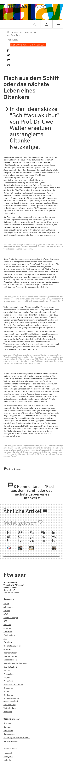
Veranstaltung (9, 705)
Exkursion (7, 632)
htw (26, 6)
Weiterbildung (9, 708)
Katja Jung (15, 35)
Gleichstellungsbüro (12, 646)
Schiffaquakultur (37, 45)
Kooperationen (10, 660)
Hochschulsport (10, 653)
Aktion (6, 604)
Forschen (7, 642)
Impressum (8, 731)
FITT (5, 639)
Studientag (8, 695)
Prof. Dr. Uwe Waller (19, 45)
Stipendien (8, 688)
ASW (5, 614)
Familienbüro (9, 635)
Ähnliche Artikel (25, 511)
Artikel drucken (12, 469)
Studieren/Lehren (11, 699)
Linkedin (7, 760)
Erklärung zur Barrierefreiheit (16, 738)
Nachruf (7, 670)
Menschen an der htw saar (15, 663)
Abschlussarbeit (10, 701)
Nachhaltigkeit (10, 667)
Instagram (8, 757)
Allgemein (13, 40)
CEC (5, 621)
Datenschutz (9, 734)
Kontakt (7, 727)
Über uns (7, 724)
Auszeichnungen (10, 618)
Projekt (6, 677)
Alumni (6, 611)
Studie (6, 692)
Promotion (8, 681)
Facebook (7, 753)
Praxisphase (8, 674)
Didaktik (7, 625)
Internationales (10, 656)
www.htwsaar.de (11, 741)
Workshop (7, 712)
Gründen (7, 649)
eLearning (8, 628)
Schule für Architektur (13, 685)
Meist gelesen (23, 523)
